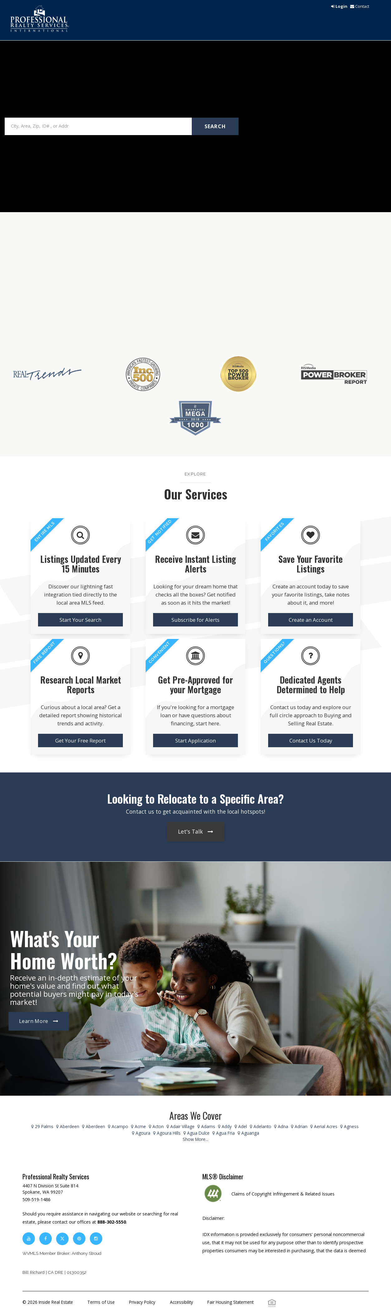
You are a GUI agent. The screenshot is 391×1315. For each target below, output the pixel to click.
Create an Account (311, 619)
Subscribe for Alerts (195, 619)
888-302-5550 (111, 1222)
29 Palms (44, 1126)
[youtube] (28, 1238)
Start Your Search (80, 619)
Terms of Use (101, 1302)
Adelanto (262, 1126)
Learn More (33, 1021)
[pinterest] (80, 1238)
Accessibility (181, 1302)
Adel (242, 1126)
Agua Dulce (198, 1133)
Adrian (301, 1126)
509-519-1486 (36, 1199)
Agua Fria (225, 1133)
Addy (227, 1126)
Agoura (143, 1133)
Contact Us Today (310, 740)
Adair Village (182, 1126)
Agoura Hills (169, 1133)
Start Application (195, 740)
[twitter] (62, 1238)
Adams (208, 1126)
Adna (283, 1126)
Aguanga (250, 1133)
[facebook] (45, 1238)
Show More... (195, 1139)
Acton (158, 1126)
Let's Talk (190, 831)
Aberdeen (69, 1126)
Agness (351, 1126)
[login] (339, 6)
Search (215, 126)
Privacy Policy (142, 1302)
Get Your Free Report (80, 740)
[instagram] (96, 1238)
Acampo (120, 1126)
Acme (140, 1126)
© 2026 (47, 1302)
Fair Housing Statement (230, 1302)
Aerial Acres (325, 1126)
